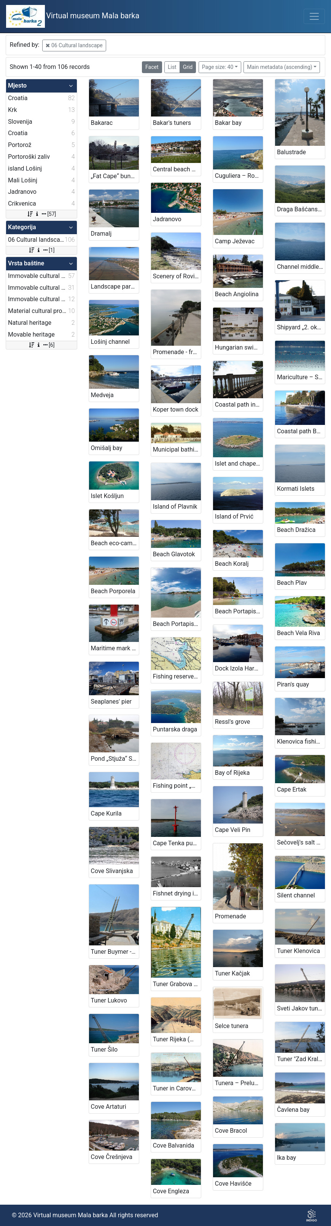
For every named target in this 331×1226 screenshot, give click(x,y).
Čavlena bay (293, 1109)
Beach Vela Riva (298, 633)
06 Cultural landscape (74, 45)
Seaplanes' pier (111, 701)
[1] (41, 250)
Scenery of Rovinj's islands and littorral (177, 276)
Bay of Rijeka (232, 772)
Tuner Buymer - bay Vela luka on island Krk (115, 951)
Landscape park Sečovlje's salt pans (115, 286)
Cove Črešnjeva (111, 1157)
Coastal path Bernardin (301, 431)
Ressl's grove (232, 721)
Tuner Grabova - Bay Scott (177, 984)
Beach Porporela (113, 591)
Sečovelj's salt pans (301, 842)
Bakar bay (228, 122)
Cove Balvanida (173, 1145)
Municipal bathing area (177, 449)
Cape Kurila (106, 813)
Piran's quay (293, 684)
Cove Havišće (233, 1183)
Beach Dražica (296, 529)
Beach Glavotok (174, 554)
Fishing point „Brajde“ (177, 785)
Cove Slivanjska (112, 871)
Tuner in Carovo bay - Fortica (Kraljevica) (177, 1088)
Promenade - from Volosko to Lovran (177, 352)
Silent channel (296, 895)
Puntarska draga (175, 729)
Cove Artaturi (108, 1106)
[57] (41, 214)
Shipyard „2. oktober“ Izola (301, 327)
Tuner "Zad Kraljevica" (301, 1059)
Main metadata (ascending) (279, 67)
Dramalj (101, 233)
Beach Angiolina (237, 294)
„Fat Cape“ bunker (115, 176)
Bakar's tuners (172, 122)
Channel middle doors (301, 266)
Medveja (102, 395)
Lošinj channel (110, 341)
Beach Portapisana (239, 611)
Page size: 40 (218, 67)
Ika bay (286, 1157)
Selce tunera (231, 1026)
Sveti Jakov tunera (301, 1008)
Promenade (230, 916)
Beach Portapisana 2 (177, 623)
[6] (41, 345)
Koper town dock (175, 409)
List (172, 67)
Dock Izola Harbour (239, 668)
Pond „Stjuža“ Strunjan (115, 758)
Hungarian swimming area (239, 347)
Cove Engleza (171, 1191)
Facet (151, 67)
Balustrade (291, 152)
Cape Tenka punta (177, 843)
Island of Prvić (234, 516)
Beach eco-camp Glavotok (115, 543)
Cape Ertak (292, 789)
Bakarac (102, 122)
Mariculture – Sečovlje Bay (301, 377)
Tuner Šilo (104, 1049)
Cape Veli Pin (232, 829)
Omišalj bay (107, 448)
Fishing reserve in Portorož (177, 676)
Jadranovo (167, 219)
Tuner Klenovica (298, 951)
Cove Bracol (231, 1130)
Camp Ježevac (235, 241)
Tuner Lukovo (109, 1000)
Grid (188, 67)
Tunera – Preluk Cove (239, 1083)
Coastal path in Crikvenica (239, 404)
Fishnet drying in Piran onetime (177, 893)
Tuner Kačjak (232, 973)
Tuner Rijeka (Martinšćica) (177, 1039)
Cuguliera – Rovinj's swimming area (239, 175)
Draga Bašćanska (300, 209)
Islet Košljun (107, 496)
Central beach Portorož (177, 169)
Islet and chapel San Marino (239, 463)
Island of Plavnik (175, 506)
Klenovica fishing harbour (301, 741)
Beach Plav (292, 582)
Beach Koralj (232, 563)
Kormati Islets (296, 488)
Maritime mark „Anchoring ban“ (115, 648)
